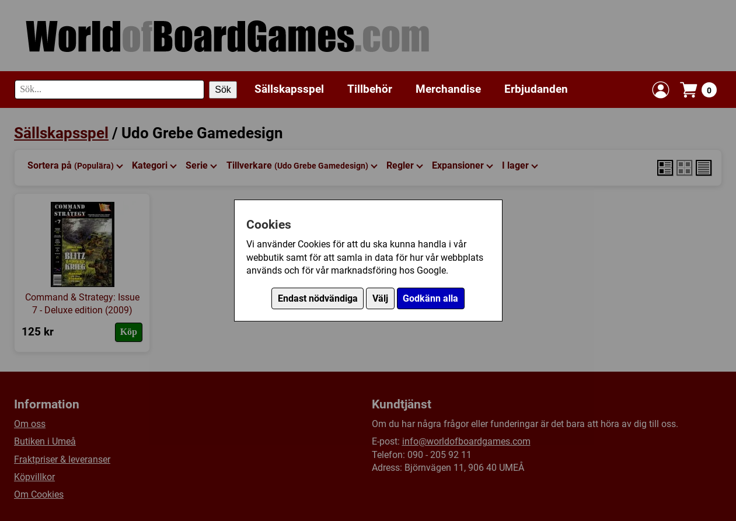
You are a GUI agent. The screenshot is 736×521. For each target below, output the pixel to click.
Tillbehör (369, 89)
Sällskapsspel (289, 89)
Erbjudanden (536, 89)
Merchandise (448, 89)
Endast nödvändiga (318, 298)
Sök (223, 90)
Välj (380, 298)
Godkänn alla (430, 298)
